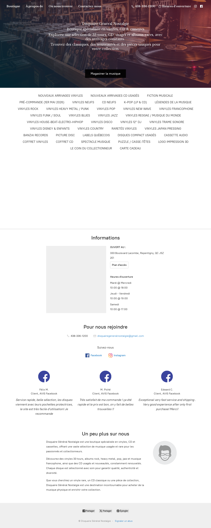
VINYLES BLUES (79, 115)
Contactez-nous (89, 6)
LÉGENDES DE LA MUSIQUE (173, 102)
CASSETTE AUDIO (176, 135)
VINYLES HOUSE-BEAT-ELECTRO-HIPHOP (55, 122)
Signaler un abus (124, 521)
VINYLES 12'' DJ (130, 122)
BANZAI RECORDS (35, 135)
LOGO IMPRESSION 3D (173, 142)
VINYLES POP (106, 109)
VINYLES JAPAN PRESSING (163, 128)
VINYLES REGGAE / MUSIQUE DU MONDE (153, 115)
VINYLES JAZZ (108, 115)
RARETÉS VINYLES (124, 128)
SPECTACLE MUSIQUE (95, 142)
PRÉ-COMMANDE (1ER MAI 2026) (41, 102)
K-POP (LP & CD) (135, 102)
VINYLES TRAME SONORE (166, 122)
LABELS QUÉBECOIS (96, 135)
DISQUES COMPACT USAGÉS (137, 135)
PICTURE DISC (65, 135)
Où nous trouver (61, 6)
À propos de (34, 6)
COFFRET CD (64, 142)
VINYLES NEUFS (83, 102)
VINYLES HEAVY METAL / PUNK (67, 109)
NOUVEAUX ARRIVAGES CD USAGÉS (115, 95)
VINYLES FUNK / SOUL (45, 115)
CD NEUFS (109, 102)
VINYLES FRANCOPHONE (176, 109)
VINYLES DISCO (101, 122)
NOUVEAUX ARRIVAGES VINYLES (60, 95)
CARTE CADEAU (130, 148)
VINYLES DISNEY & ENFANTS (50, 128)
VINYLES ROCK (28, 109)
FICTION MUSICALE (160, 95)
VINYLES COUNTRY (90, 128)
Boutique (13, 6)
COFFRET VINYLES (35, 142)
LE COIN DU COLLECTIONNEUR (91, 148)
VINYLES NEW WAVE (137, 109)
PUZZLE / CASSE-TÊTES (134, 142)
